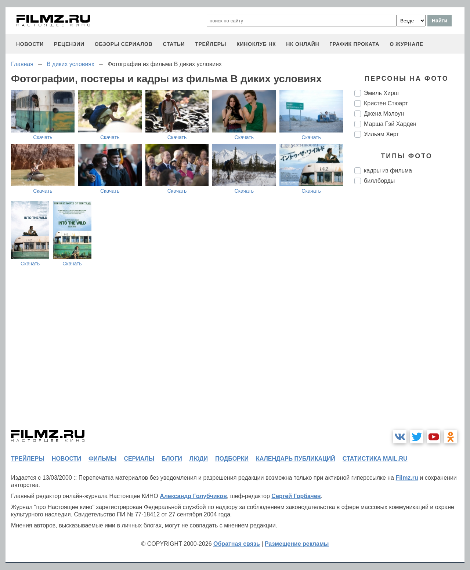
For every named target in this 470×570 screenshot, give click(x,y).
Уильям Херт (381, 134)
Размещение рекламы (297, 544)
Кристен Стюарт (386, 103)
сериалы (139, 458)
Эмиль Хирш (381, 93)
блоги (172, 458)
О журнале (406, 44)
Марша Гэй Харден (390, 124)
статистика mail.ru (375, 458)
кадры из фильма (388, 170)
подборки (232, 458)
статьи (174, 44)
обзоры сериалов (124, 44)
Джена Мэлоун (384, 113)
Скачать (43, 137)
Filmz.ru (406, 478)
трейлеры (210, 44)
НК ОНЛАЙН (302, 44)
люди (198, 458)
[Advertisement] (409, 313)
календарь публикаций (295, 458)
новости (30, 44)
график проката (354, 44)
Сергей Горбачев (296, 496)
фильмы (102, 458)
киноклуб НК (256, 44)
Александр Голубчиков (193, 496)
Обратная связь (236, 544)
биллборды (379, 181)
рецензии (69, 44)
